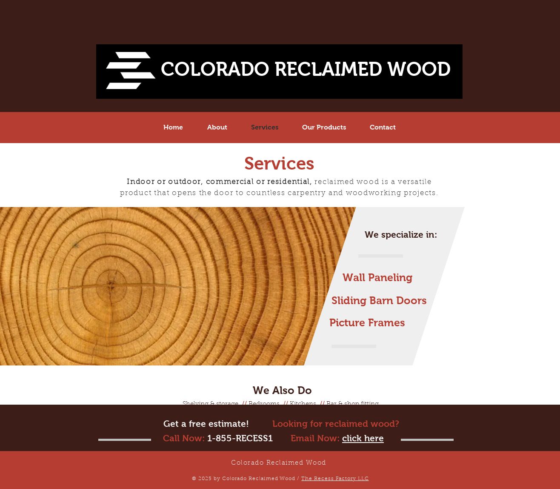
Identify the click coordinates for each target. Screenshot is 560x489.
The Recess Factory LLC (335, 478)
